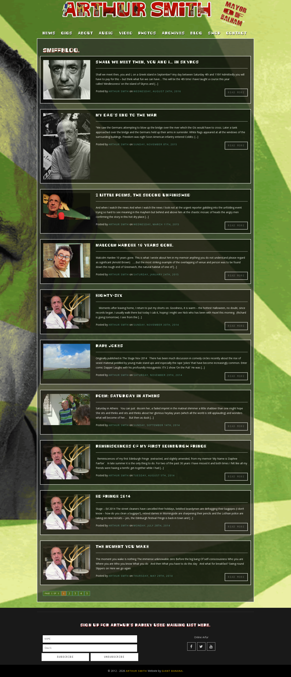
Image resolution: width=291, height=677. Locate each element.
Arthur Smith (136, 671)
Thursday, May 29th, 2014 (153, 570)
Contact (236, 28)
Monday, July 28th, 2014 (151, 520)
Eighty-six (109, 290)
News (48, 28)
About (85, 28)
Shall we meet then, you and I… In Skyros (147, 57)
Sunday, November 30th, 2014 (156, 319)
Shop (214, 28)
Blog (196, 28)
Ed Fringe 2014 (113, 491)
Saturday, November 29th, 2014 (157, 369)
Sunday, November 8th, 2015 (155, 139)
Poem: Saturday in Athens (128, 391)
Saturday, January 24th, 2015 (156, 269)
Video (126, 28)
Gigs (66, 28)
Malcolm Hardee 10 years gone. (135, 240)
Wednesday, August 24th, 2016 (157, 86)
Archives (173, 28)
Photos (147, 28)
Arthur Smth (119, 86)
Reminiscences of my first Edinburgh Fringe (151, 441)
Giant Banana (172, 671)
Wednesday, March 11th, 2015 (156, 219)
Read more (236, 87)
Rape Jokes (109, 341)
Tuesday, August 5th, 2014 (154, 470)
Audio (106, 28)
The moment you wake (122, 542)
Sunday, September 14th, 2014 (156, 420)
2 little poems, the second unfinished (143, 190)
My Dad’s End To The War (126, 110)
